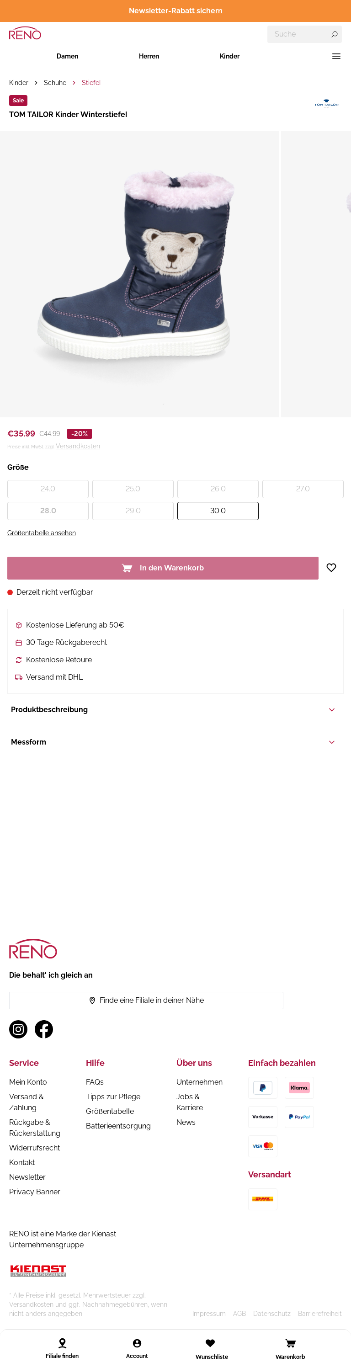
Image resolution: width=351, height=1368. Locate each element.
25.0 (133, 488)
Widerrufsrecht (34, 1148)
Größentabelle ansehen (41, 533)
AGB (239, 1313)
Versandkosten (78, 446)
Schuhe (55, 82)
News (186, 1122)
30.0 (218, 510)
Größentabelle (110, 1111)
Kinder (229, 56)
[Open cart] (291, 1343)
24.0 (48, 488)
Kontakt (22, 1162)
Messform (173, 742)
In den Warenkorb (163, 568)
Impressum (209, 1313)
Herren (149, 56)
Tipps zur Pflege (113, 1096)
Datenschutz (272, 1313)
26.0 (218, 488)
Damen (67, 56)
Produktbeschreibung (173, 709)
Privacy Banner (34, 1191)
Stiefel (91, 82)
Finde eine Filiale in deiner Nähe (146, 1000)
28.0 (48, 510)
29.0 (133, 510)
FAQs (95, 1082)
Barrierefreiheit (320, 1313)
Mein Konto (28, 1082)
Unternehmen (199, 1082)
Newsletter (27, 1177)
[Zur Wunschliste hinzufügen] (335, 568)
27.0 (303, 488)
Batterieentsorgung (118, 1126)
